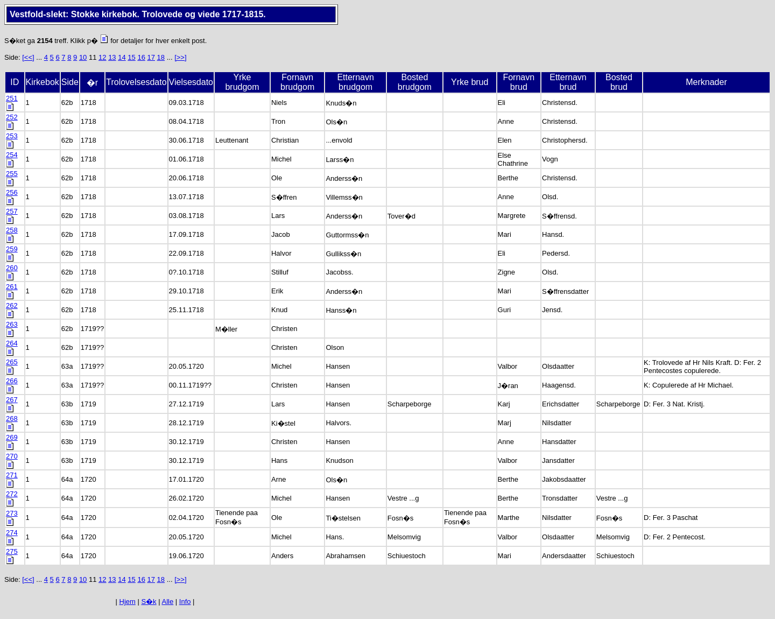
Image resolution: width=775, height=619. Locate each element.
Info (185, 601)
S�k (148, 601)
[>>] (180, 57)
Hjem (127, 601)
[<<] (28, 57)
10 (83, 57)
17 (151, 57)
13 (112, 57)
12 (102, 57)
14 (121, 57)
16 (141, 57)
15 (131, 57)
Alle (168, 601)
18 (161, 57)
